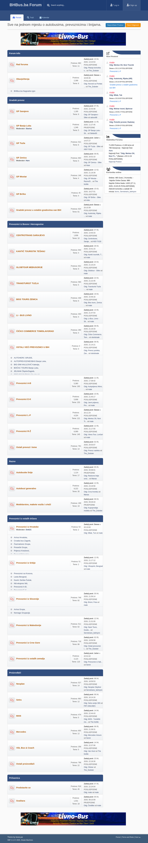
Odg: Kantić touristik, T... (93, 255)
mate (90, 216)
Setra (19, 700)
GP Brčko (21, 194)
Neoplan (20, 684)
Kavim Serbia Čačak (22, 580)
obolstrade (95, 337)
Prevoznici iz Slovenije (27, 599)
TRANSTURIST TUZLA (27, 283)
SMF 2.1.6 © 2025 (13, 840)
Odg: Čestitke (89, 806)
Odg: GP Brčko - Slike (92, 197)
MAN (18, 716)
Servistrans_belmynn (92, 633)
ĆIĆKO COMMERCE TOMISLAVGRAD (35, 331)
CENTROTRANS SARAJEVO (30, 235)
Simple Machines (27, 840)
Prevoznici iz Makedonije (28, 625)
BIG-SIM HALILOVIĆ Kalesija (26, 364)
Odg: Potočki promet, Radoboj (121, 122)
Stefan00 (93, 133)
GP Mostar (21, 176)
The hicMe (94, 722)
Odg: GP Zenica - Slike (92, 162)
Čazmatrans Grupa (22, 544)
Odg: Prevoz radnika (92, 451)
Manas (94, 479)
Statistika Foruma (122, 138)
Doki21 (28, 530)
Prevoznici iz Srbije (26, 563)
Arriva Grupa (19, 609)
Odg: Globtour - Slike (92, 271)
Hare (28, 161)
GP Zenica (21, 158)
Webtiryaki (19, 837)
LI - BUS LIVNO (24, 315)
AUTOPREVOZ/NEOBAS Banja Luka (30, 361)
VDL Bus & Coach (25, 748)
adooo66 (93, 117)
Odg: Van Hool (89, 751)
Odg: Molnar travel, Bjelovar (121, 109)
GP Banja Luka (23, 126)
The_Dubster (94, 71)
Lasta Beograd (20, 577)
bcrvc (117, 192)
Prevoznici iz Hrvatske (27, 527)
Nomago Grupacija (22, 613)
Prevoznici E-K (23, 399)
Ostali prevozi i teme (26, 447)
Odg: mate (88, 792)
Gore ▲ (138, 837)
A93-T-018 (88, 149)
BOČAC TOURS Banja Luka (26, 368)
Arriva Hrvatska (20, 537)
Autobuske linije (24, 472)
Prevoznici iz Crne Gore (28, 643)
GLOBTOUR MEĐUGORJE (29, 267)
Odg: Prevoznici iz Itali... (93, 662)
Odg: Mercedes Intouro (93, 735)
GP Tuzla (20, 143)
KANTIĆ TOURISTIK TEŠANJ (30, 251)
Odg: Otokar (88, 767)
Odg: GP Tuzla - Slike (92, 146)
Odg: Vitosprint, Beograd (93, 566)
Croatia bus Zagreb (22, 541)
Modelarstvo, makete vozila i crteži (33, 504)
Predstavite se (23, 787)
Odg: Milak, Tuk (90, 533)
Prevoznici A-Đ (23, 383)
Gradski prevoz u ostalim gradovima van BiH (38, 210)
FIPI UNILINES (90, 706)
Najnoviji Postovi (115, 162)
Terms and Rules (128, 837)
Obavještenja (22, 79)
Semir (88, 665)
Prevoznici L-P (23, 415)
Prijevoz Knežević (21, 551)
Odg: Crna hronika (91, 492)
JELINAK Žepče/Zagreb (24, 371)
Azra (111, 151)
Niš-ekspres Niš (20, 583)
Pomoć (118, 837)
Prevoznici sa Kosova (23, 573)
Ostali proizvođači (25, 764)
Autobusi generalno (26, 488)
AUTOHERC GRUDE (23, 358)
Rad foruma (22, 64)
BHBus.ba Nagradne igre (24, 91)
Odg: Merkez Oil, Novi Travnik (121, 65)
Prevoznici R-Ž (23, 431)
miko (88, 200)
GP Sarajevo (22, 111)
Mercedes (21, 732)
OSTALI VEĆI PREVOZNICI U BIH (32, 347)
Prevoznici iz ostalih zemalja (30, 658)
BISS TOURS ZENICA (27, 299)
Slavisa (29, 129)
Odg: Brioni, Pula (90, 602)
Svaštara (20, 801)
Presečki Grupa (20, 547)
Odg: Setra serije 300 (92, 703)
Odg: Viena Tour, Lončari (93, 435)
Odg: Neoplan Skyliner (92, 687)
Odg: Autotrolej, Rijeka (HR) (120, 79)
